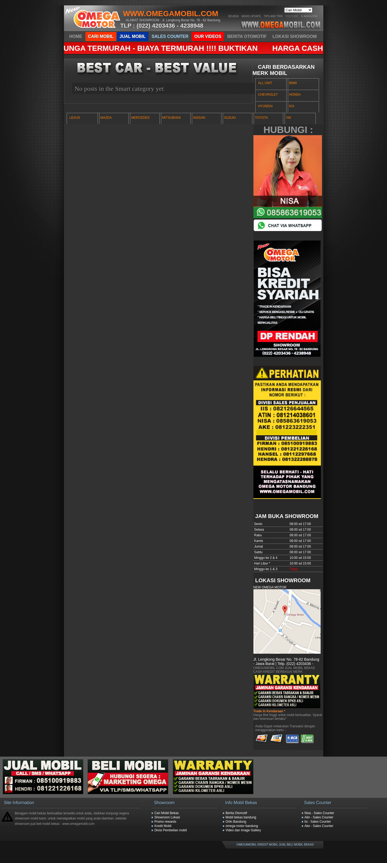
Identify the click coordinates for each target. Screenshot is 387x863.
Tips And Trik (273, 16)
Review (233, 16)
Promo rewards (165, 822)
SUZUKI (230, 118)
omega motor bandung (241, 826)
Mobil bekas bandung (240, 817)
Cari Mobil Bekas (166, 813)
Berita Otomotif (236, 813)
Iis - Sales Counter (317, 822)
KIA (291, 106)
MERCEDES (140, 118)
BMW (293, 83)
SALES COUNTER (170, 36)
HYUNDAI (265, 106)
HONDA (295, 94)
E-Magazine (309, 16)
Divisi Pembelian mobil (170, 830)
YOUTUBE (291, 16)
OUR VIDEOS (207, 36)
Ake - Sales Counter (318, 826)
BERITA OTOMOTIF (246, 36)
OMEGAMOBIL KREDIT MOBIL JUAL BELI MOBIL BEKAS (275, 844)
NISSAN (199, 118)
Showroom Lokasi (167, 817)
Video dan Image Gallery (243, 830)
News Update (251, 16)
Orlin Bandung (235, 822)
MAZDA (106, 118)
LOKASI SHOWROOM (295, 36)
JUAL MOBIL (133, 36)
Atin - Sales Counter (318, 817)
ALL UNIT (265, 83)
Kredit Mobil (162, 826)
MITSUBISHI (171, 118)
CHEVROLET (268, 94)
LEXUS (75, 118)
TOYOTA (261, 118)
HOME (75, 36)
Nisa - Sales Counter (319, 813)
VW (288, 118)
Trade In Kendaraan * (269, 711)
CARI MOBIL (101, 36)
